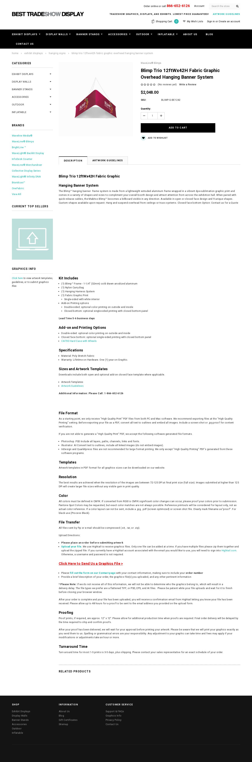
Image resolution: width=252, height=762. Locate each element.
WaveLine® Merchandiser (27, 164)
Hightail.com (229, 542)
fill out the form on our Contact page (93, 564)
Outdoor (142, 34)
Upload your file (71, 538)
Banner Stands (88, 34)
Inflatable (166, 34)
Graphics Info (114, 707)
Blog (209, 34)
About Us (190, 34)
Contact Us (25, 43)
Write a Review (187, 84)
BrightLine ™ (19, 147)
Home (15, 53)
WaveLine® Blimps (23, 141)
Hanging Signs (57, 53)
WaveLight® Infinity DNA (26, 176)
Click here (17, 278)
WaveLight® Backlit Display (28, 153)
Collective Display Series (26, 170)
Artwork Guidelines (107, 152)
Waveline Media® (22, 135)
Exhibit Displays (24, 34)
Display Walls (57, 34)
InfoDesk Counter (22, 159)
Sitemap (63, 716)
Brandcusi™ (18, 182)
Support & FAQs (115, 703)
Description (73, 152)
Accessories (118, 34)
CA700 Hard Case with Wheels (79, 332)
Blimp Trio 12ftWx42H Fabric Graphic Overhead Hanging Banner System (112, 53)
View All (16, 194)
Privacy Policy (114, 711)
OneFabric (18, 188)
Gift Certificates (68, 711)
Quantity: (146, 108)
